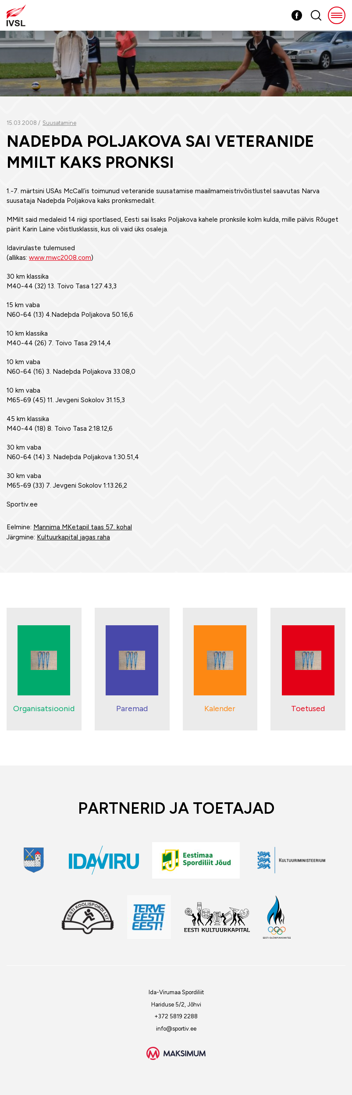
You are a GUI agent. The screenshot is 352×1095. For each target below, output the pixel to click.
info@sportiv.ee (176, 1028)
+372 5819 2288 (176, 1016)
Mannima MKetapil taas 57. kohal (82, 527)
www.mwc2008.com (60, 258)
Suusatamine (59, 123)
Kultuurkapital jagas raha (73, 537)
